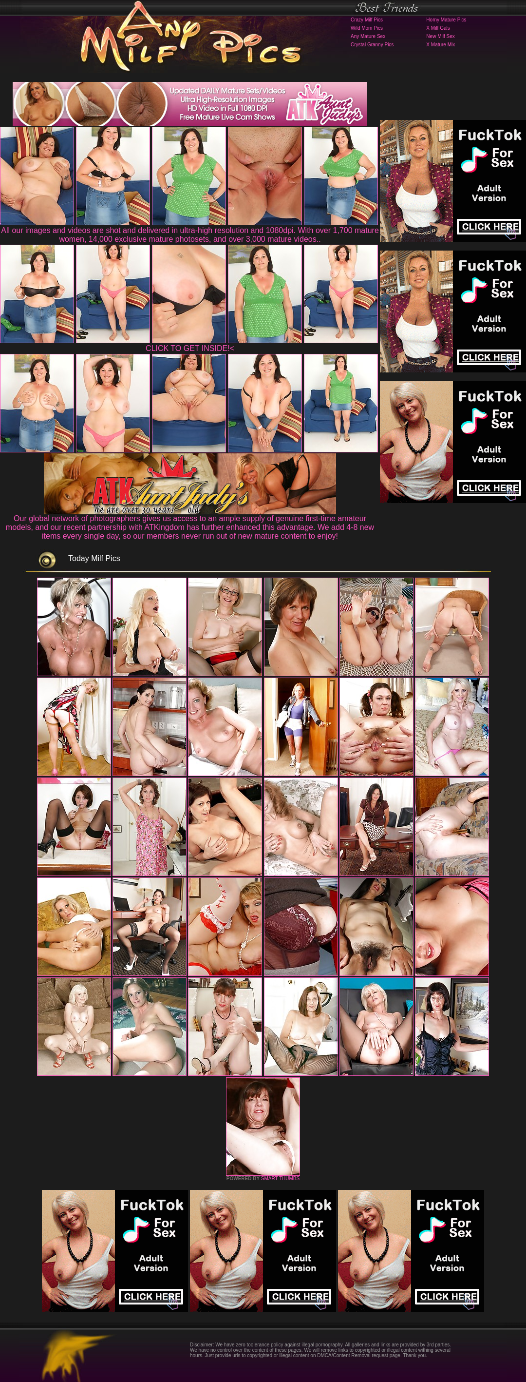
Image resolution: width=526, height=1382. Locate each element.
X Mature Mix (440, 44)
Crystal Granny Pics (372, 44)
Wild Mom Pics (367, 28)
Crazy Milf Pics (367, 19)
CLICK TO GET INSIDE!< (190, 348)
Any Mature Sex (368, 36)
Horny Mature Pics (446, 19)
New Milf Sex (440, 36)
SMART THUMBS (280, 1178)
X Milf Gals (438, 28)
